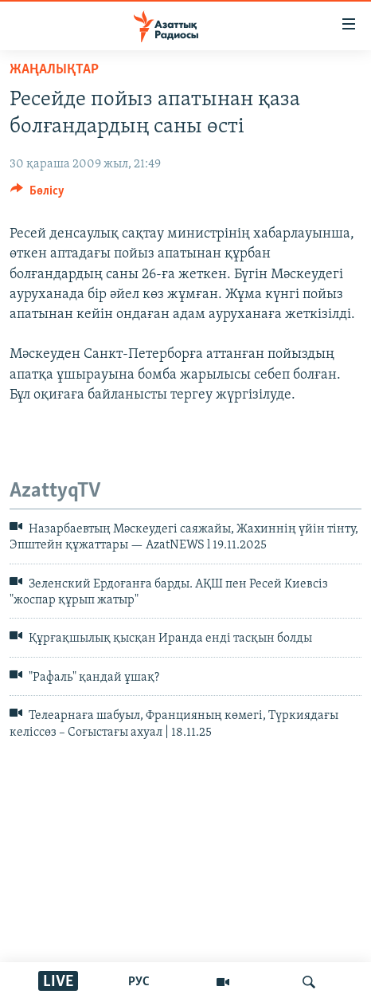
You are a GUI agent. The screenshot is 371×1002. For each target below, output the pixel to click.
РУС (139, 982)
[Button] (37, 194)
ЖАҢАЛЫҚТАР (54, 69)
